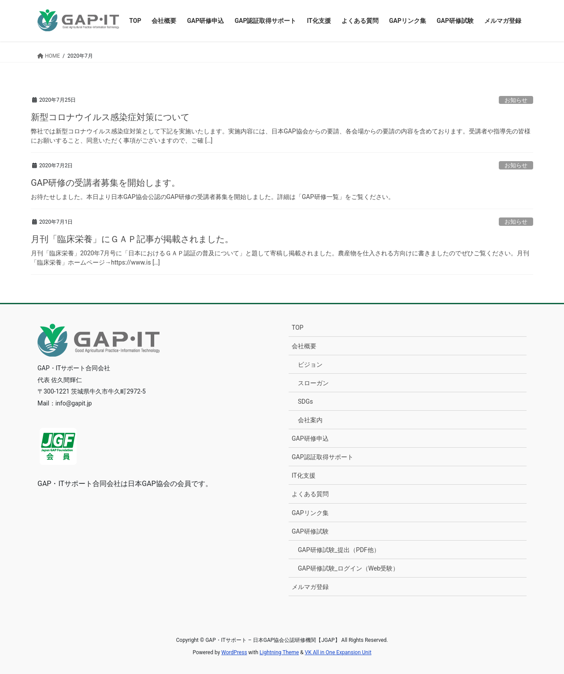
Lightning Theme (279, 652)
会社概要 (304, 346)
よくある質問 (310, 493)
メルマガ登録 (310, 586)
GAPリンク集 (310, 512)
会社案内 (310, 420)
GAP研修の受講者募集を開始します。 (105, 182)
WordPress (234, 652)
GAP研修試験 (310, 531)
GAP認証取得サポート (322, 456)
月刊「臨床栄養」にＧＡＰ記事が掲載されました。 (132, 239)
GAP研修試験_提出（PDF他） (339, 549)
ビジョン (310, 364)
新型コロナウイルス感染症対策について (110, 117)
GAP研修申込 (310, 438)
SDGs (305, 401)
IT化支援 (303, 475)
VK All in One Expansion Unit (338, 652)
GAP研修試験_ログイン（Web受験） (348, 568)
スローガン (313, 383)
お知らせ (516, 100)
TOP (298, 327)
